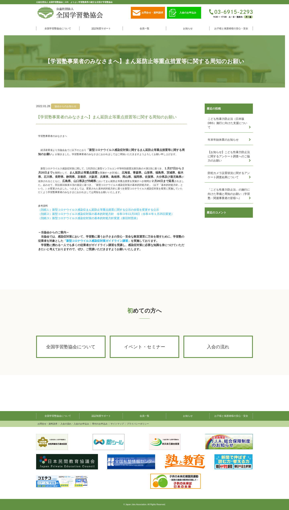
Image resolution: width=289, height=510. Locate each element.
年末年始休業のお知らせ (223, 139)
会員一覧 (144, 28)
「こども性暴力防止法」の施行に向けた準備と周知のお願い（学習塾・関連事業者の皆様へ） (229, 194)
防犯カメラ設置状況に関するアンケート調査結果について (229, 175)
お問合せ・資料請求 (148, 13)
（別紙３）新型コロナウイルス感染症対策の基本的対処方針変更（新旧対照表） (88, 218)
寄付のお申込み (100, 424)
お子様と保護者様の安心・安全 (231, 28)
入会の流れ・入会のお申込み (74, 424)
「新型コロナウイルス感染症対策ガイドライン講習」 (97, 240)
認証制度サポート (101, 28)
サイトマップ (117, 424)
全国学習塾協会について (58, 28)
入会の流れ (218, 346)
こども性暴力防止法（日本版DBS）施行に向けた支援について (227, 123)
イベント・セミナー (144, 346)
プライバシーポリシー (138, 424)
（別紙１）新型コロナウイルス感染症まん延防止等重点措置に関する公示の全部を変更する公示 (98, 209)
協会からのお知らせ (65, 106)
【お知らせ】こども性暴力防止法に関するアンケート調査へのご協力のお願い (229, 156)
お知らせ (188, 28)
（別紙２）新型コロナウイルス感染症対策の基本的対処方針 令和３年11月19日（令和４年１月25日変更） (106, 213)
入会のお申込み (182, 13)
